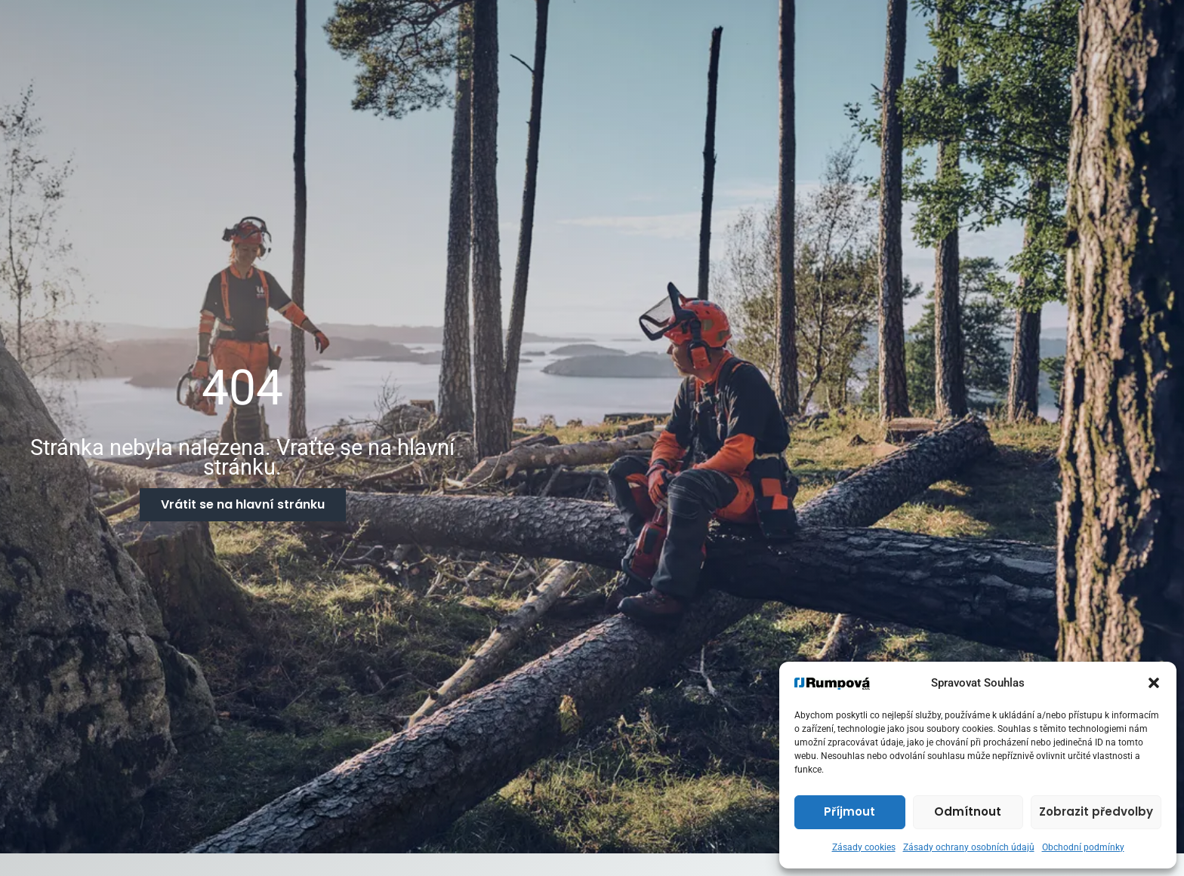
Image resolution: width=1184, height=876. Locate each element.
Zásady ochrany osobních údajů (968, 847)
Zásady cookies (864, 847)
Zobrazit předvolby (1096, 811)
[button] (1153, 682)
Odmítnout (967, 811)
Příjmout (849, 811)
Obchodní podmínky (1083, 847)
